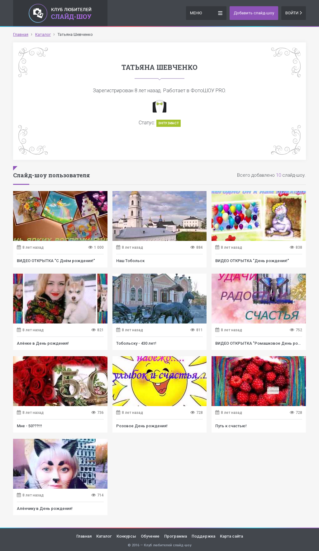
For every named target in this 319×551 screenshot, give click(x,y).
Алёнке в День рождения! (43, 343)
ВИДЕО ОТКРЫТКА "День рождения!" (252, 260)
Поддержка (203, 536)
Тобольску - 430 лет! (136, 343)
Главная (84, 536)
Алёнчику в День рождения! (45, 508)
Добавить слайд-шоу (254, 13)
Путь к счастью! (231, 426)
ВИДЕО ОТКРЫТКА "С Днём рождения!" (56, 260)
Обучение (150, 536)
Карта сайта (231, 536)
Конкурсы (126, 536)
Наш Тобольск (130, 260)
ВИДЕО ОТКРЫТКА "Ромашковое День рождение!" (265, 343)
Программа (175, 536)
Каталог (104, 536)
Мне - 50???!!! (29, 426)
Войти (293, 13)
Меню (206, 12)
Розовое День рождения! (142, 426)
